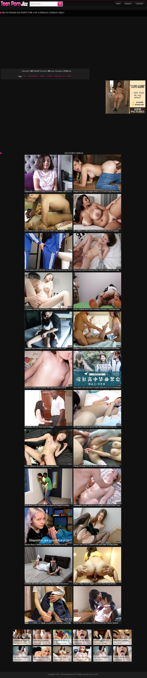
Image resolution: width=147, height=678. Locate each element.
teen (24, 76)
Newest (128, 4)
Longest (139, 4)
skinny (68, 76)
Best (118, 4)
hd (64, 76)
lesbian (49, 76)
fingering (57, 76)
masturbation (33, 76)
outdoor (42, 76)
